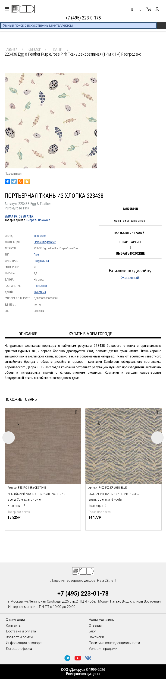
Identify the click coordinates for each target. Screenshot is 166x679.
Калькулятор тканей (129, 232)
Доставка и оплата (21, 631)
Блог (93, 631)
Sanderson (40, 235)
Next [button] (157, 437)
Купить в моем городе (90, 333)
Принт (37, 254)
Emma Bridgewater (19, 216)
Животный (40, 292)
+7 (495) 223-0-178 (83, 18)
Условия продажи (103, 649)
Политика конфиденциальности (114, 643)
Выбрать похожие (38, 220)
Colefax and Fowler (29, 499)
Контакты (13, 625)
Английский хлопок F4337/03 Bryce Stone (36, 494)
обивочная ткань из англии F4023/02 (113, 494)
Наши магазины (102, 620)
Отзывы (95, 625)
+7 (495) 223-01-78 (83, 593)
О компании (15, 620)
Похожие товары (21, 399)
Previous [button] (8, 437)
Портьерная (40, 285)
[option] (42, 468)
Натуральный (42, 260)
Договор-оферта (19, 649)
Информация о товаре (23, 643)
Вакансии (96, 637)
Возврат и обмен (19, 637)
